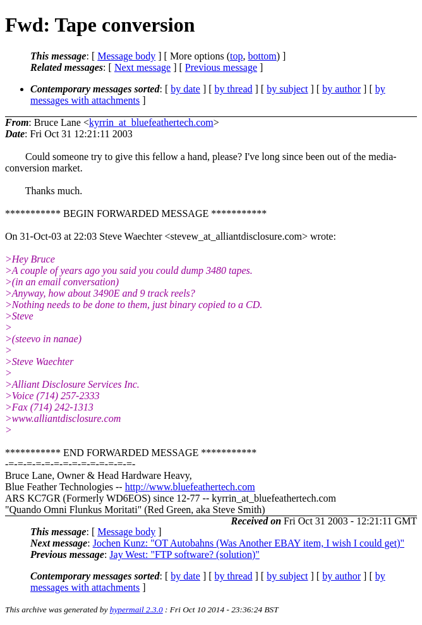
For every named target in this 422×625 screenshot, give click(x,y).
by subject (287, 89)
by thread (234, 89)
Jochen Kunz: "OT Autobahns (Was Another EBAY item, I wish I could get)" (248, 543)
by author (341, 89)
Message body (126, 56)
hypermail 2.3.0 (136, 609)
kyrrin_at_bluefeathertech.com (151, 122)
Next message (142, 67)
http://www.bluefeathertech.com (190, 486)
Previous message (221, 67)
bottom (262, 56)
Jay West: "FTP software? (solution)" (184, 554)
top (236, 56)
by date (185, 89)
